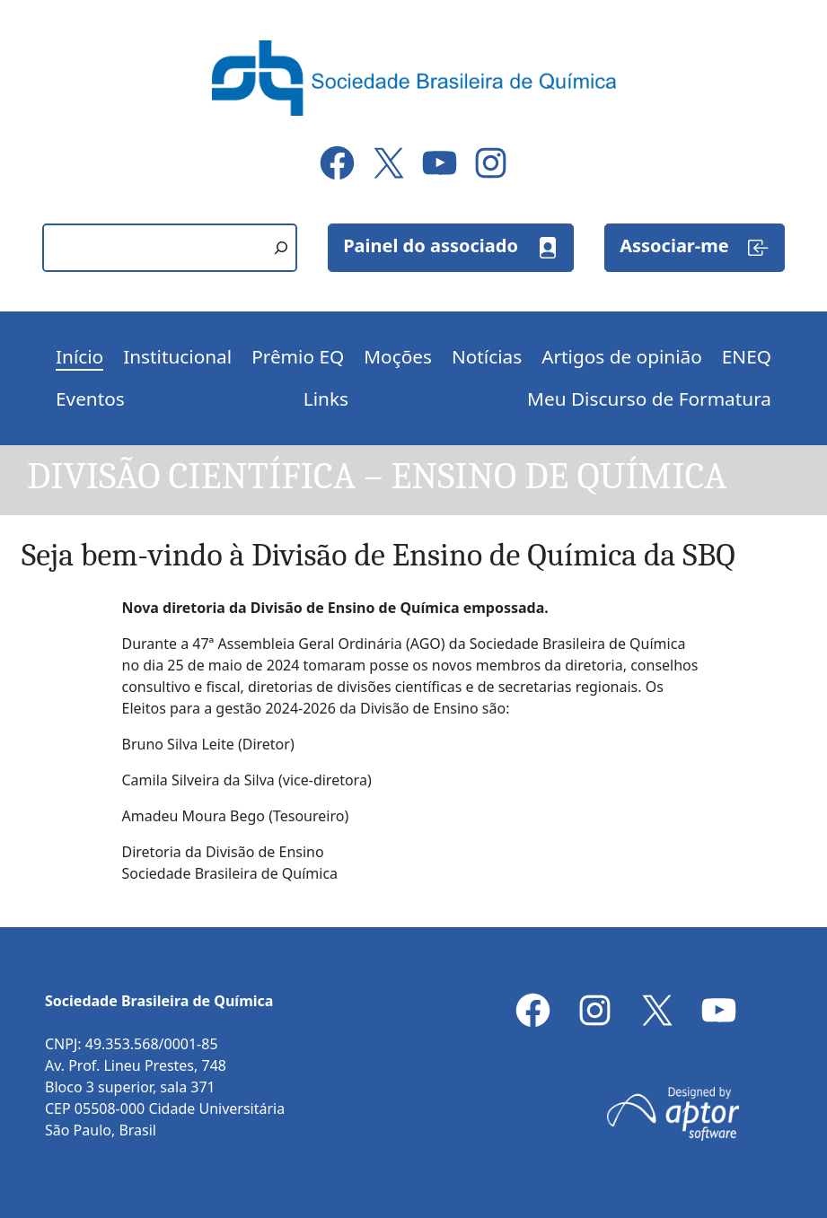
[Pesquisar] (281, 248)
